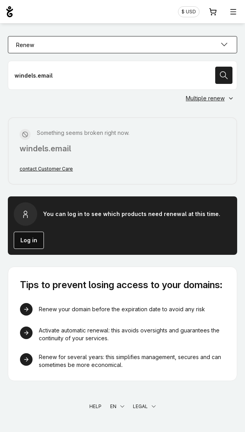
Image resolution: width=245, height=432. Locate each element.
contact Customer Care (46, 169)
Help (95, 406)
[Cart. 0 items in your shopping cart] (213, 12)
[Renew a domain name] (122, 75)
